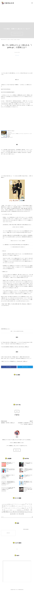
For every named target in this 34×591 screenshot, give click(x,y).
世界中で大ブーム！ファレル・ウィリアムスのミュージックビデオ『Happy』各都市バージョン (28, 489)
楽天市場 (8, 136)
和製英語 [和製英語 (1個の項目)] (22, 510)
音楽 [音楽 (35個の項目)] (20, 514)
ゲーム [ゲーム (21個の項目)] (24, 506)
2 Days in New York (11, 149)
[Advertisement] (17, 14)
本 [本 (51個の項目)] (9, 512)
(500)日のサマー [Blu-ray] (10, 130)
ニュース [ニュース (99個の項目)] (29, 508)
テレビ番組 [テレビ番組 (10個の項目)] (21, 508)
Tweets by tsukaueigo (25, 529)
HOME (2, 39)
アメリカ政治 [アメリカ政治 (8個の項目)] (21, 504)
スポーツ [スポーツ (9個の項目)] (9, 508)
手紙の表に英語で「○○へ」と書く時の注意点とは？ (10, 463)
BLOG (4, 39)
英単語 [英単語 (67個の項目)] (22, 512)
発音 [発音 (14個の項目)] (11, 512)
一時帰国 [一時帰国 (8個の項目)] (18, 510)
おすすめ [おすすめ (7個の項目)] (4, 504)
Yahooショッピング (13, 138)
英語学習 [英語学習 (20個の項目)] (28, 512)
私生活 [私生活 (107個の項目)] (16, 512)
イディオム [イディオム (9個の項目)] (18, 506)
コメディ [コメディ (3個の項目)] (28, 506)
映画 (18, 52)
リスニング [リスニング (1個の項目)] (14, 510)
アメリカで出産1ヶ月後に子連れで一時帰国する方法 (10, 488)
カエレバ (11, 132)
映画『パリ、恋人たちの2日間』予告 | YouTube (17, 331)
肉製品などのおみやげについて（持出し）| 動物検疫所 (18, 240)
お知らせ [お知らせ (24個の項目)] (10, 504)
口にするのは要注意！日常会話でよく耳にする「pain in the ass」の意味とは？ (15, 346)
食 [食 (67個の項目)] (23, 514)
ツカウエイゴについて (17, 33)
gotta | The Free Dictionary (5, 89)
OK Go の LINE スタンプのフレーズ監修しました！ (28, 476)
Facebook (15, 415)
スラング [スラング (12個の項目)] (15, 508)
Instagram (18, 415)
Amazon (8, 135)
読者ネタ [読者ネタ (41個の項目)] (15, 514)
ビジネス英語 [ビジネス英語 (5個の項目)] (8, 510)
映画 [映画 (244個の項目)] (5, 512)
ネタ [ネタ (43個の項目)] (3, 510)
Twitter (17, 415)
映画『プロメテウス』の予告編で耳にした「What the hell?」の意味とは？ (15, 361)
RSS (17, 411)
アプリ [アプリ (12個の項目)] (15, 504)
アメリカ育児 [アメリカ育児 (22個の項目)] (10, 506)
